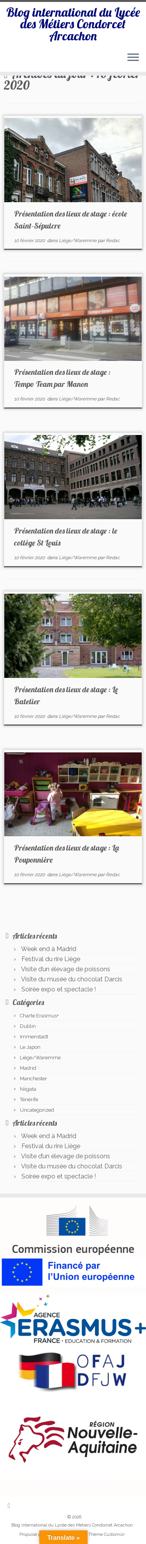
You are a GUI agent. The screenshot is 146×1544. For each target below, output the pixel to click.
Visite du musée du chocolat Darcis (71, 979)
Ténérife (29, 1099)
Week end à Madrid (48, 949)
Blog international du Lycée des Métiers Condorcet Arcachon (73, 24)
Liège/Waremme (78, 240)
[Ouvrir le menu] (133, 58)
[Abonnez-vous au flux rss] (11, 1505)
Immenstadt (34, 1037)
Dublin (28, 1026)
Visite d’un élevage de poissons (65, 969)
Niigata (28, 1089)
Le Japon (30, 1047)
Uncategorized (37, 1110)
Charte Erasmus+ (39, 1016)
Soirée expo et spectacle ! (58, 989)
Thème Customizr (106, 1534)
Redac (113, 240)
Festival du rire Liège (50, 959)
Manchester (33, 1078)
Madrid (28, 1068)
